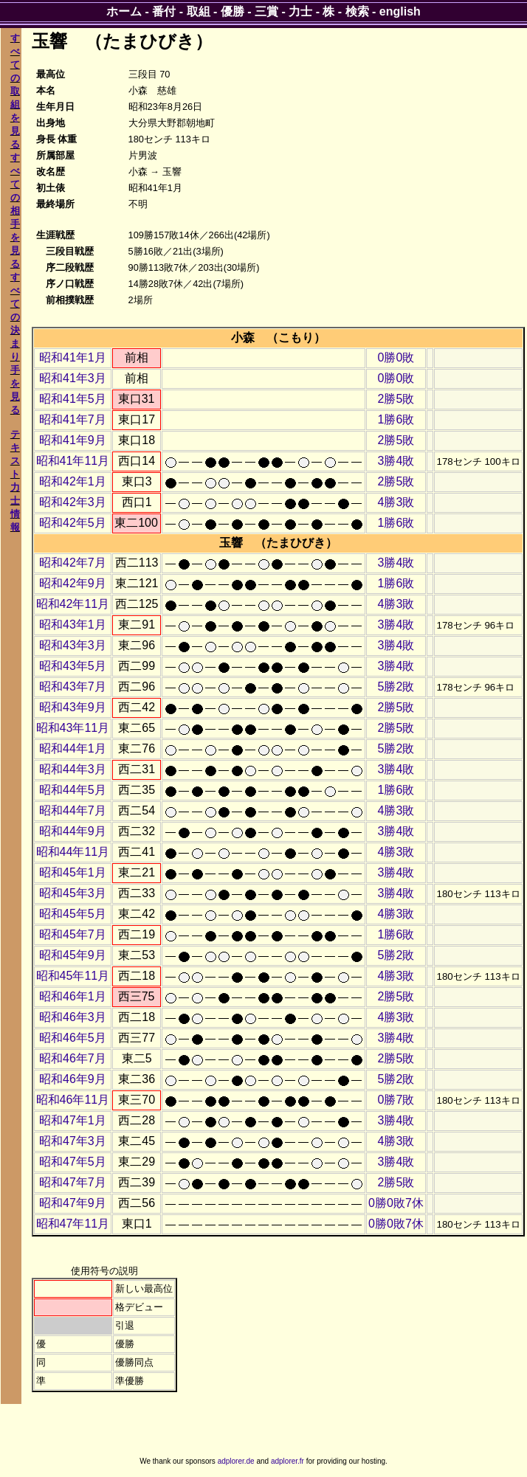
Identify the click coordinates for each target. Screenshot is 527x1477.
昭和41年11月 (73, 460)
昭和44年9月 (72, 831)
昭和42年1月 (72, 481)
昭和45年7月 (72, 934)
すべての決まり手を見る (15, 343)
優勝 (232, 11)
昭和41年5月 (72, 398)
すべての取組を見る (15, 91)
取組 (198, 11)
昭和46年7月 (72, 1058)
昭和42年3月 (72, 502)
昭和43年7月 (72, 686)
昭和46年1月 (72, 996)
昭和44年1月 (72, 748)
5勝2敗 (396, 686)
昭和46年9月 (72, 1079)
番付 (164, 11)
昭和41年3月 (72, 378)
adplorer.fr (287, 1461)
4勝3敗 (396, 502)
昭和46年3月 (72, 1017)
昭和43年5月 (72, 666)
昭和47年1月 (72, 1120)
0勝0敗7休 (396, 1203)
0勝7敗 (396, 1099)
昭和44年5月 (72, 790)
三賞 (266, 11)
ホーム (124, 11)
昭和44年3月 (72, 769)
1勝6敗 (396, 419)
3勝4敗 (396, 460)
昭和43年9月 (72, 707)
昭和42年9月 (72, 583)
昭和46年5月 (72, 1037)
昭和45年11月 (73, 975)
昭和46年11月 (73, 1099)
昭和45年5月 (72, 913)
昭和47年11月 (73, 1223)
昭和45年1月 (72, 872)
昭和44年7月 (72, 810)
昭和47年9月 (72, 1203)
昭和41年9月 (72, 440)
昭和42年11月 (73, 604)
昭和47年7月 (72, 1182)
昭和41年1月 (72, 357)
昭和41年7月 (72, 419)
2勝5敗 (396, 398)
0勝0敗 (396, 357)
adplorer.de (236, 1461)
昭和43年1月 (72, 624)
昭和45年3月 (72, 893)
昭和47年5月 (72, 1161)
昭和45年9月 (72, 955)
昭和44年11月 (73, 851)
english (400, 11)
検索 (357, 11)
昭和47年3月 (72, 1141)
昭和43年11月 (73, 728)
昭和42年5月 (72, 522)
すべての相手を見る (15, 210)
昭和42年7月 (72, 562)
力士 (300, 11)
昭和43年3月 (72, 645)
